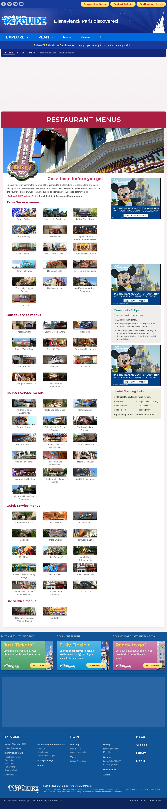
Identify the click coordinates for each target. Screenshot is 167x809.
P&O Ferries (121, 406)
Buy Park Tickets (123, 4)
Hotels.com (121, 410)
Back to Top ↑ (156, 800)
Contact (142, 800)
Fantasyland (9, 767)
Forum (104, 37)
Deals (140, 761)
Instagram (46, 800)
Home (10, 52)
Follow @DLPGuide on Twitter (23, 196)
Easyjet (119, 401)
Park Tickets (75, 749)
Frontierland (9, 760)
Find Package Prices (151, 4)
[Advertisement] (83, 84)
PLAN (74, 737)
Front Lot (41, 749)
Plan (22, 52)
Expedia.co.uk (145, 406)
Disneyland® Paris (138, 789)
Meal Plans (108, 752)
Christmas (9, 774)
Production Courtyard (46, 755)
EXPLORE (11, 737)
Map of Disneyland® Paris (16, 744)
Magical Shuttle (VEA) (148, 401)
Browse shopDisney (95, 4)
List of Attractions (12, 748)
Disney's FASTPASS (112, 761)
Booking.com (144, 410)
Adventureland (10, 763)
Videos (86, 37)
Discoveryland (10, 770)
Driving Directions (78, 761)
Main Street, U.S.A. (12, 757)
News (67, 37)
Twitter (35, 800)
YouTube (58, 800)
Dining (32, 52)
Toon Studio (42, 752)
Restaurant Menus (111, 749)
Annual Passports (78, 752)
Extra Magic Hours (111, 764)
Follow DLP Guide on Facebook (52, 45)
